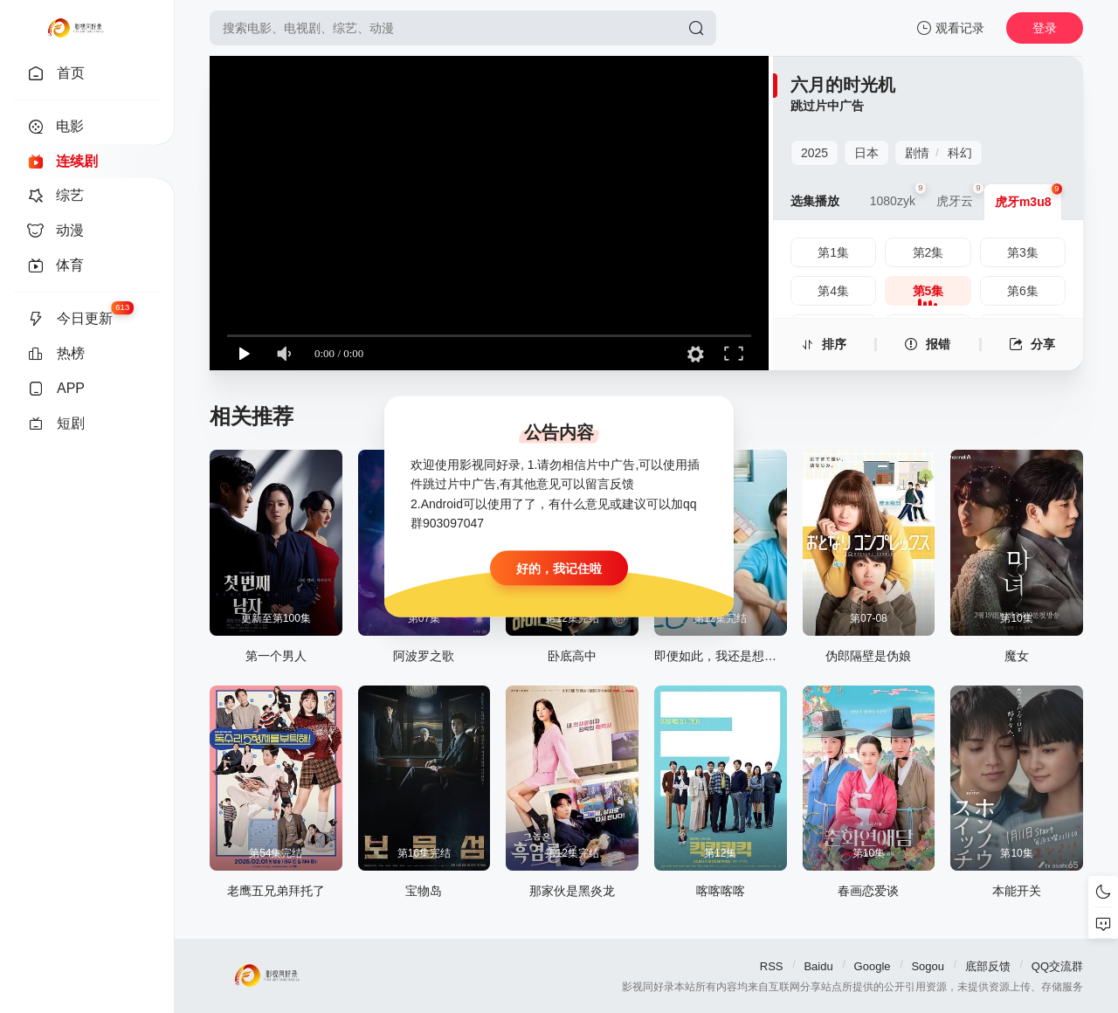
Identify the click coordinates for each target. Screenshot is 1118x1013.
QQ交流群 (1057, 966)
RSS (771, 966)
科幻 (960, 153)
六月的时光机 (842, 84)
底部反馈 (988, 966)
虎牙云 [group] (959, 195)
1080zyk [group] (898, 195)
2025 (814, 153)
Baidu (818, 966)
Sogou (927, 966)
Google (872, 966)
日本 (866, 153)
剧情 (917, 153)
